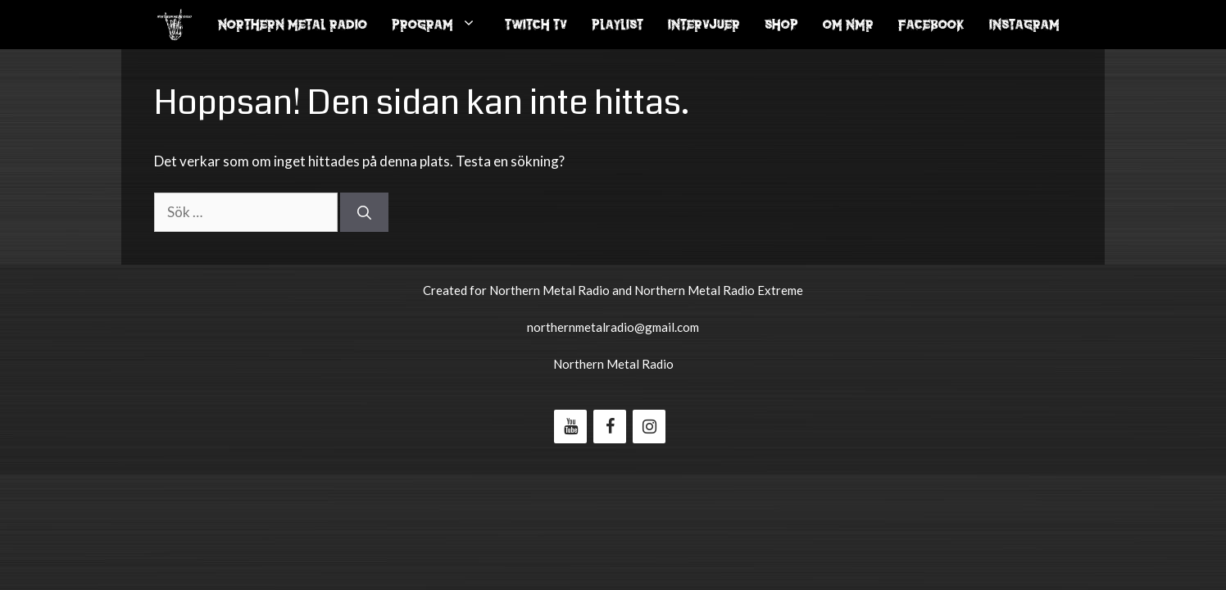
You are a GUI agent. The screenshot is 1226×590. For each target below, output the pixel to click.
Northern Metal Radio (292, 24)
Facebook (931, 24)
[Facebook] (609, 426)
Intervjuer (704, 24)
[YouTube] (570, 426)
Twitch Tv (536, 24)
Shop (781, 24)
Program (442, 24)
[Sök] (364, 212)
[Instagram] (649, 426)
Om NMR (848, 24)
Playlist (617, 24)
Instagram (1024, 24)
